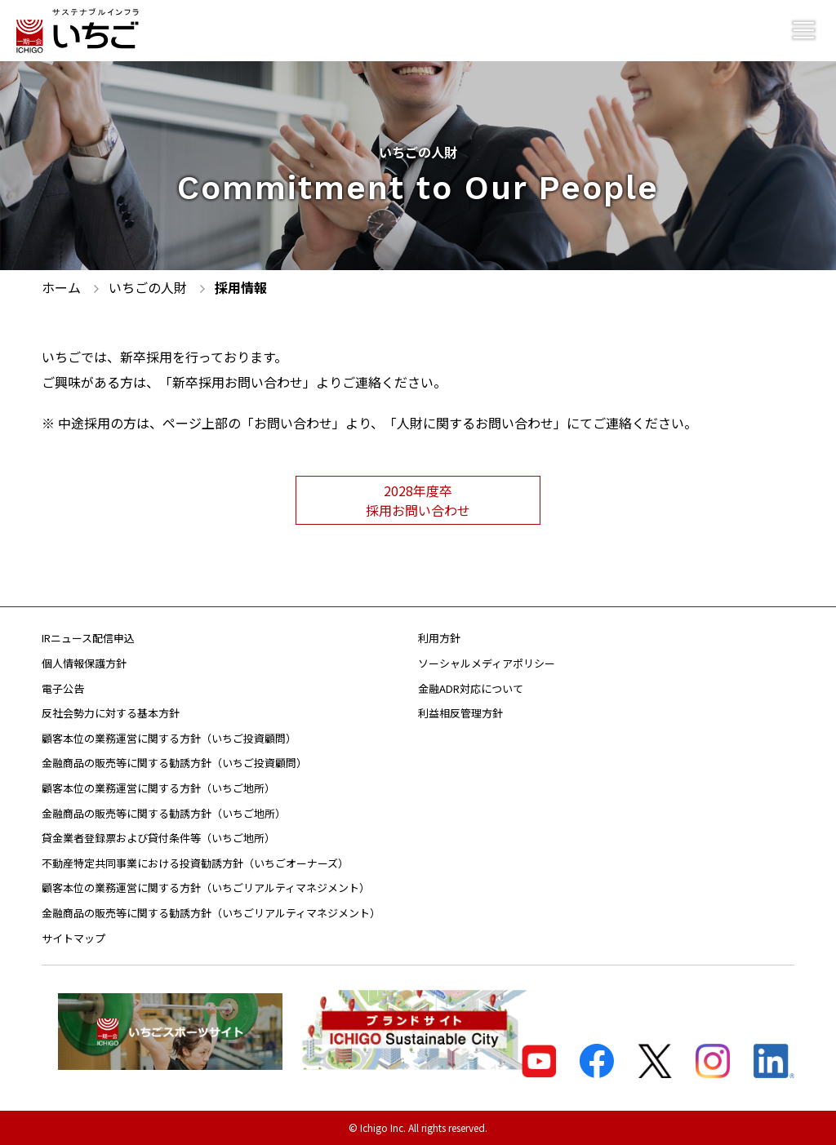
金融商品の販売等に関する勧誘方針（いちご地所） (164, 813)
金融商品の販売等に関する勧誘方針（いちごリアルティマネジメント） (211, 913)
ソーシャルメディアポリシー (486, 663)
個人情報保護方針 (84, 663)
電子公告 (63, 688)
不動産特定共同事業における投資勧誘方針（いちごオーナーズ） (195, 863)
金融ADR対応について (470, 688)
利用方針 (439, 638)
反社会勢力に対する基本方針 (111, 713)
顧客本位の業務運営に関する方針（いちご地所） (158, 788)
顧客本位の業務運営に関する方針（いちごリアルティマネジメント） (206, 887)
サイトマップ (73, 938)
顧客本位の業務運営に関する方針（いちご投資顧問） (169, 738)
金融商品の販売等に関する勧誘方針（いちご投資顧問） (174, 762)
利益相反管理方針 (460, 713)
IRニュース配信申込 (88, 638)
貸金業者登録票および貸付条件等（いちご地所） (158, 837)
